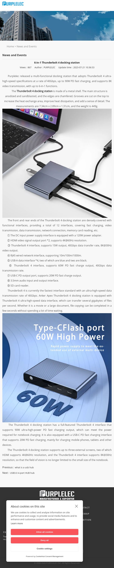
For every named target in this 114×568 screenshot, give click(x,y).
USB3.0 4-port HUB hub (22, 472)
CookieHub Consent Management (49, 556)
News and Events (27, 46)
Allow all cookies (27, 540)
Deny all (62, 540)
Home (10, 46)
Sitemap (84, 513)
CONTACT (84, 507)
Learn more (17, 531)
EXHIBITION (84, 519)
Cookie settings (44, 548)
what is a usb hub (24, 467)
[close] (76, 514)
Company (30, 507)
